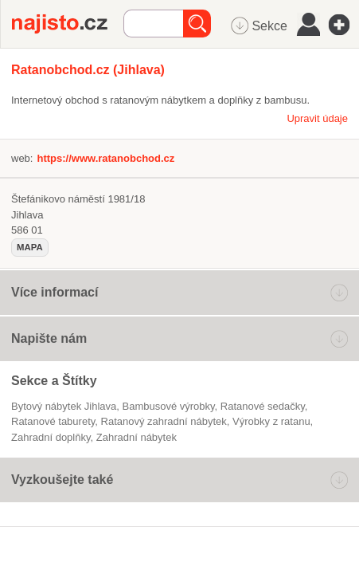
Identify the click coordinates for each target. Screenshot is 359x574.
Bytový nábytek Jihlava (63, 406)
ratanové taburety (53, 421)
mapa (30, 247)
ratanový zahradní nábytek (164, 421)
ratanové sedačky (262, 406)
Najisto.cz (67, 24)
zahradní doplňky (51, 437)
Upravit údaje (317, 118)
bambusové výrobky (169, 406)
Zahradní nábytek (136, 437)
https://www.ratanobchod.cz (105, 158)
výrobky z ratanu (271, 421)
